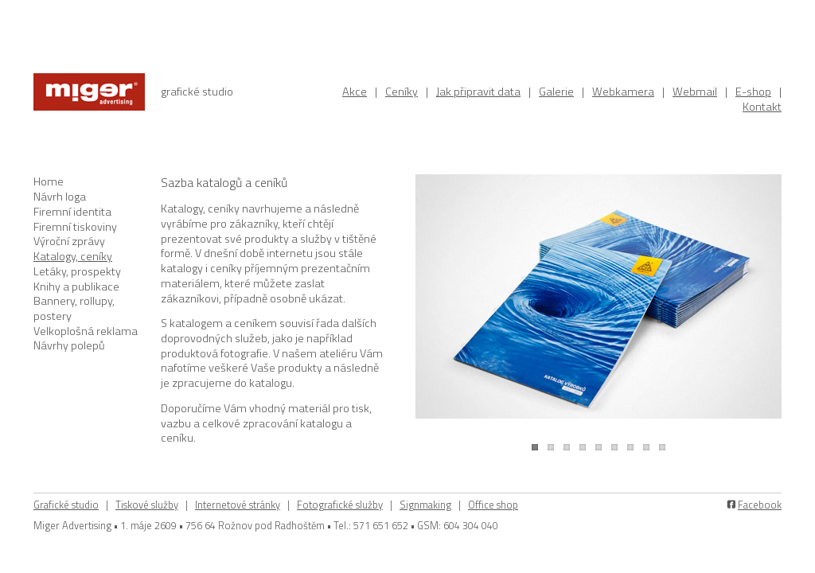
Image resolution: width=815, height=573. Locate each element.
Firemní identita (72, 211)
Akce (354, 91)
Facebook (760, 505)
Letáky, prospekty (77, 271)
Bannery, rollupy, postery (74, 308)
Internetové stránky (237, 505)
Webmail (695, 91)
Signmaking (425, 505)
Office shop (493, 505)
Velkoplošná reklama (85, 331)
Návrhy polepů (69, 345)
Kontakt (762, 106)
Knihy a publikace (76, 286)
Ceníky (401, 91)
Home (48, 181)
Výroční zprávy (69, 241)
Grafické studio (66, 505)
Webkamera (623, 91)
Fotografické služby (340, 505)
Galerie (556, 91)
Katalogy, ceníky (72, 256)
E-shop (753, 91)
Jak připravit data (478, 91)
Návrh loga (59, 196)
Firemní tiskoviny (75, 227)
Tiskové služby (146, 505)
